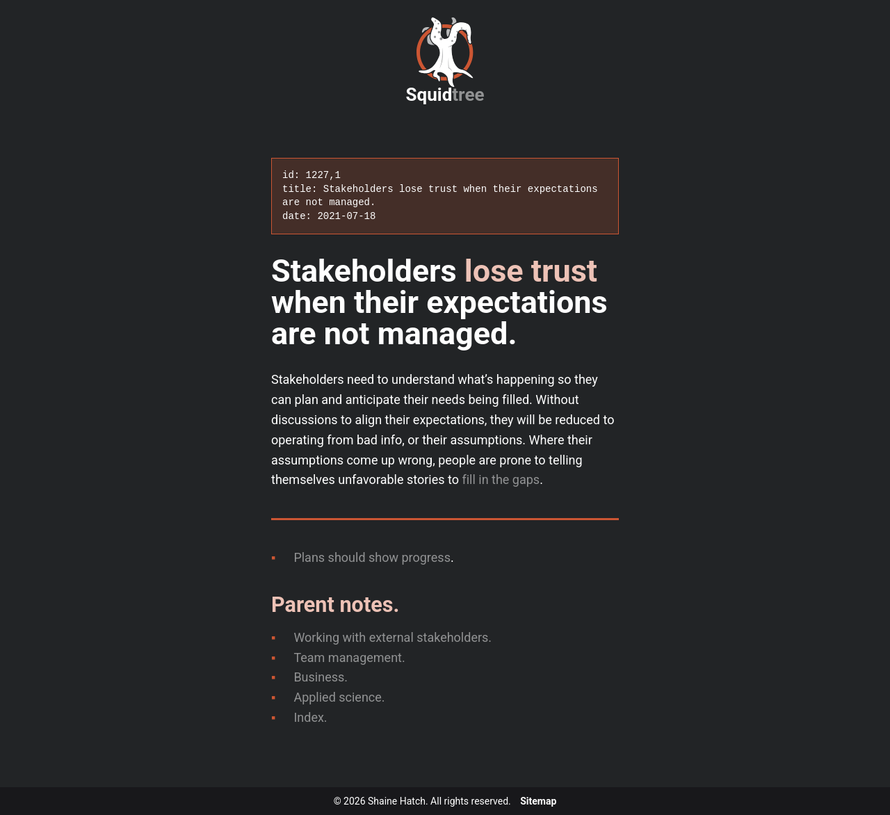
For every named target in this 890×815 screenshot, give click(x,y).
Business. (320, 677)
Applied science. (339, 697)
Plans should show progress (372, 557)
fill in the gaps (501, 479)
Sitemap (538, 801)
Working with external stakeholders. (392, 637)
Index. (310, 717)
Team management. (349, 657)
